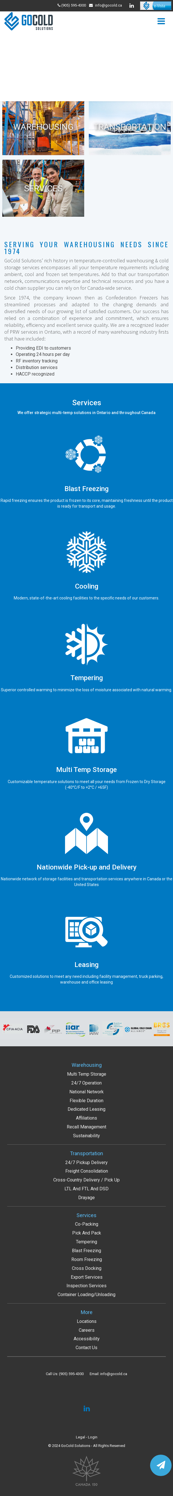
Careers (87, 1330)
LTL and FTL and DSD (86, 1188)
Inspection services (86, 1285)
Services (86, 1215)
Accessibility (87, 1338)
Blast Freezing (86, 1250)
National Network (86, 1091)
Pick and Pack (86, 1233)
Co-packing (86, 1224)
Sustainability (86, 1135)
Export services (87, 1277)
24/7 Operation (86, 1083)
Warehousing (87, 1065)
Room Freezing (86, 1259)
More (87, 1312)
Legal (80, 1437)
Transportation (86, 1153)
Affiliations (86, 1118)
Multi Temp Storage (86, 1074)
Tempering (86, 1241)
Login (92, 1437)
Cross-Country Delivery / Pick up (86, 1180)
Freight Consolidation (86, 1171)
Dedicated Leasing (86, 1109)
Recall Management (86, 1127)
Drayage (86, 1197)
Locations (87, 1321)
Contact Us (86, 1347)
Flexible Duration (86, 1100)
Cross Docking (86, 1268)
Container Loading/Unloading (86, 1294)
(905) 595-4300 (71, 1374)
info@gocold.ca (108, 5)
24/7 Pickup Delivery (86, 1162)
